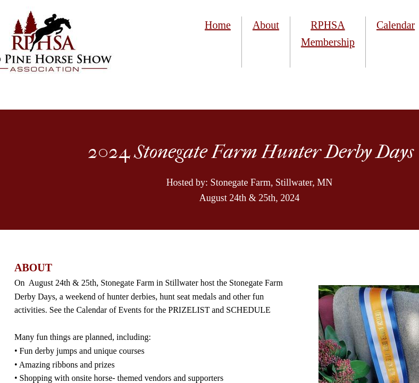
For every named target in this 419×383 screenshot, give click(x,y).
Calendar (395, 25)
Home (218, 25)
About (266, 25)
